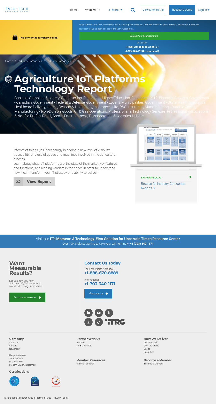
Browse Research (85, 363)
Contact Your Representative (144, 36)
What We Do (92, 10)
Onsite (147, 348)
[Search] (133, 10)
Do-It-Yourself (150, 342)
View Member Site (153, 9)
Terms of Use (16, 358)
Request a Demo (182, 9)
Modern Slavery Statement (22, 364)
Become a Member (27, 297)
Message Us (98, 293)
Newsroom (14, 348)
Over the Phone (151, 345)
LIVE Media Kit (83, 345)
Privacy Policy (16, 361)
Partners (80, 342)
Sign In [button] (203, 10)
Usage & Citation (17, 355)
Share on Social (153, 177)
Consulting (149, 352)
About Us (13, 342)
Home (73, 10)
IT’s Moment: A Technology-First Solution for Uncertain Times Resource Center (115, 239)
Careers (13, 345)
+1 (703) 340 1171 (142, 243)
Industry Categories (30, 60)
